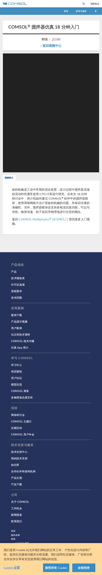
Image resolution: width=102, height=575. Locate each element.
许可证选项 (18, 284)
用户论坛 (16, 378)
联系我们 (16, 521)
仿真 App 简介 (19, 347)
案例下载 (16, 315)
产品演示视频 (19, 321)
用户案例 (16, 328)
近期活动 (16, 428)
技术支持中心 (19, 452)
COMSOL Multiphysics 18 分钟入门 (43, 219)
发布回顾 (16, 297)
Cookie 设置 (12, 568)
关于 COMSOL (20, 502)
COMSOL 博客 (20, 391)
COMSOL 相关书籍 (22, 341)
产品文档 (16, 478)
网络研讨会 (18, 415)
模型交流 (16, 384)
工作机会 (16, 508)
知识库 (15, 465)
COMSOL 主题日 (21, 421)
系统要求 (16, 291)
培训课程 (16, 371)
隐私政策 (15, 535)
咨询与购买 (81, 11)
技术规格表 (18, 278)
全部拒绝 (84, 568)
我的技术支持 (19, 458)
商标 (13, 539)
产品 (13, 271)
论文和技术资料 (20, 334)
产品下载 (16, 484)
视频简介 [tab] (9, 177)
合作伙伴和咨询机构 (23, 471)
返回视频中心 (50, 45)
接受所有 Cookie (56, 568)
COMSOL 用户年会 (22, 434)
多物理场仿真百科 (22, 397)
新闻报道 (16, 515)
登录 (66, 11)
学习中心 (16, 365)
